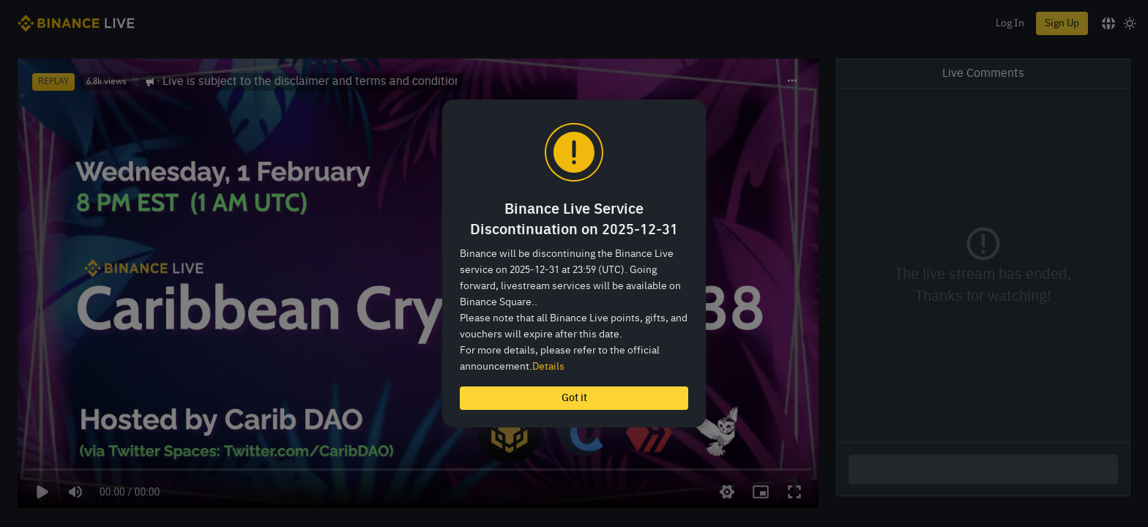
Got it (574, 398)
